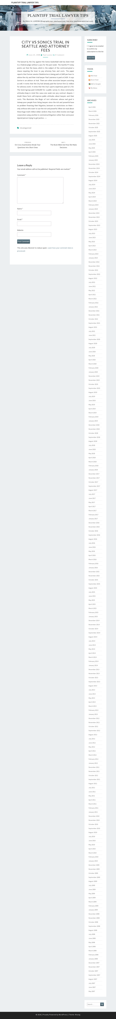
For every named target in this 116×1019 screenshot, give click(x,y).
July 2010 (92, 836)
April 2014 (92, 653)
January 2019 (93, 421)
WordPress (63, 1015)
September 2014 (94, 633)
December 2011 (94, 767)
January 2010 (93, 861)
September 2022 (94, 274)
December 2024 (94, 164)
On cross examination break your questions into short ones (27, 145)
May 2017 (92, 502)
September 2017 (94, 486)
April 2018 (92, 458)
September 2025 (94, 131)
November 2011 (94, 771)
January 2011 (93, 812)
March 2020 (92, 364)
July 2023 (92, 233)
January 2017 (93, 519)
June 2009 (92, 889)
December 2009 (94, 865)
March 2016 (92, 559)
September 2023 (94, 225)
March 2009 (92, 902)
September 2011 (94, 779)
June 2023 (92, 237)
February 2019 (93, 417)
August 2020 (93, 343)
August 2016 (93, 539)
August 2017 (93, 490)
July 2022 (92, 282)
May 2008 (92, 942)
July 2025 (92, 140)
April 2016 (92, 555)
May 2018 (92, 453)
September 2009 (94, 877)
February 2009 (93, 906)
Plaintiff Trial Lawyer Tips (24, 2)
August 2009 (93, 881)
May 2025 (92, 148)
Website (20, 230)
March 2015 (92, 608)
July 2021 (92, 331)
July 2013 (92, 690)
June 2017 (92, 498)
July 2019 (92, 396)
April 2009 (92, 898)
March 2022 (92, 299)
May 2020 (92, 356)
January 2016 (93, 568)
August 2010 (93, 832)
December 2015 (94, 572)
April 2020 (92, 360)
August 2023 (93, 229)
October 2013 (93, 678)
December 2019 (94, 376)
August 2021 (93, 327)
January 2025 (93, 160)
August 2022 (93, 278)
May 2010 (92, 845)
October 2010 (93, 824)
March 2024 (92, 201)
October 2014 (93, 629)
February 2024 (93, 205)
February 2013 (93, 710)
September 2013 (94, 682)
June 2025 (92, 144)
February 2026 (93, 115)
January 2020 (93, 372)
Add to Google (96, 84)
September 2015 (94, 584)
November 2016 (94, 527)
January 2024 (93, 209)
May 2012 (92, 747)
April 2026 (92, 107)
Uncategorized (25, 128)
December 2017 (94, 474)
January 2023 (93, 258)
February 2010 (93, 857)
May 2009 (92, 893)
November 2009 (94, 869)
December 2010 (94, 816)
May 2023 (92, 242)
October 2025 (93, 127)
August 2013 (93, 686)
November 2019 (94, 380)
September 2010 (94, 828)
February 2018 (93, 466)
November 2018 (94, 429)
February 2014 (93, 661)
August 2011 (93, 783)
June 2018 (92, 449)
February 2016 (93, 563)
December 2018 (94, 425)
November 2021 (94, 315)
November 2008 (94, 918)
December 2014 (94, 620)
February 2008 (93, 955)
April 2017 (92, 506)
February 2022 (93, 303)
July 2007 (92, 983)
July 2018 (92, 445)
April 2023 (92, 246)
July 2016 (92, 543)
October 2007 (93, 971)
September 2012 (94, 730)
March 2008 (92, 951)
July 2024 (92, 184)
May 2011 (92, 796)
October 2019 (93, 384)
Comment (21, 175)
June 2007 (92, 987)
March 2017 (92, 511)
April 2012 (92, 751)
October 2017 (93, 482)
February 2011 (93, 808)
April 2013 (92, 702)
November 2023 (94, 217)
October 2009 (93, 873)
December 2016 (94, 523)
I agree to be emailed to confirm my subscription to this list (95, 49)
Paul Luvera (47, 55)
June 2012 (92, 743)
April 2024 (92, 197)
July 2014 (92, 641)
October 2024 (93, 172)
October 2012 (93, 726)
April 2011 (92, 800)
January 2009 (93, 910)
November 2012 (94, 722)
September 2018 (94, 437)
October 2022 (93, 270)
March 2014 (92, 657)
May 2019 (92, 405)
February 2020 (93, 368)
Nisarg (77, 1015)
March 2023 (92, 250)
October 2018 (93, 433)
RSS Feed (94, 76)
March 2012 (92, 755)
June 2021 (92, 335)
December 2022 (94, 262)
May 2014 (92, 649)
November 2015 (94, 576)
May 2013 (92, 698)
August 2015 (93, 588)
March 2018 (92, 462)
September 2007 (94, 975)
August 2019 (93, 392)
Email (20, 219)
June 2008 (92, 938)
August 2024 (93, 180)
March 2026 (92, 111)
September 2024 (94, 176)
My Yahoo (94, 88)
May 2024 (92, 193)
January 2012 (93, 763)
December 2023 (94, 213)
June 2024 (92, 189)
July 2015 (92, 592)
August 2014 (93, 637)
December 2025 (94, 119)
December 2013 (94, 669)
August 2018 (93, 441)
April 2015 (92, 604)
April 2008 (92, 946)
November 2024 (94, 168)
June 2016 (92, 547)
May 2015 (92, 600)
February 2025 (93, 156)
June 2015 (92, 596)
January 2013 (93, 714)
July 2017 (92, 494)
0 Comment (59, 55)
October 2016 (93, 531)
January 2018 (93, 470)
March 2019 (92, 413)
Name (20, 209)
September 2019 (94, 388)
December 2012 (94, 718)
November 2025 (94, 123)
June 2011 (92, 792)
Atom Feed (94, 80)
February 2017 (93, 515)
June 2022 (92, 286)
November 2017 (94, 478)
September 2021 (94, 323)
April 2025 (92, 152)
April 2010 (92, 849)
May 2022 (92, 290)
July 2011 (92, 788)
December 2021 (94, 311)
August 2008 (93, 930)
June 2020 (92, 352)
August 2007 (93, 979)
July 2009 (92, 885)
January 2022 (93, 307)
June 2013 (92, 694)
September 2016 (94, 535)
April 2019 (92, 409)
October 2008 (93, 922)
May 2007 (92, 991)
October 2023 (93, 221)
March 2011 (92, 804)
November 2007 (94, 967)
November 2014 (94, 625)
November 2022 (94, 266)
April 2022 (92, 295)
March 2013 (92, 706)
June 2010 (92, 841)
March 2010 (92, 853)
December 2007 (94, 963)
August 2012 (93, 735)
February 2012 (93, 759)
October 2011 (93, 775)
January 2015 (93, 616)
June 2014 (92, 645)
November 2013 (94, 673)
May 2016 (92, 551)
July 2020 (92, 347)
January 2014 (93, 665)
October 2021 (93, 319)
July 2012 (92, 739)
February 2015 (93, 612)
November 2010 (94, 820)
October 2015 (93, 580)
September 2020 (94, 339)
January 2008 (93, 959)
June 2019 (92, 400)
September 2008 (94, 926)
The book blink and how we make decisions (63, 145)
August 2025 (93, 136)
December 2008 (94, 914)
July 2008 (92, 934)
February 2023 (93, 254)
